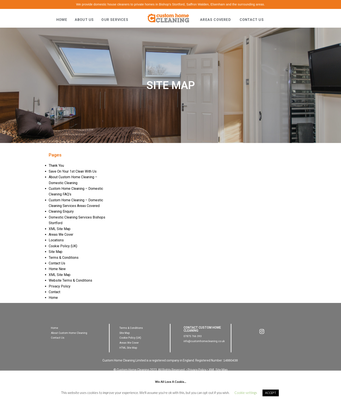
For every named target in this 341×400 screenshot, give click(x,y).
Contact (54, 292)
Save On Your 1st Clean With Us (73, 171)
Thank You (56, 165)
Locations (56, 240)
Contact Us (57, 263)
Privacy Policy (59, 286)
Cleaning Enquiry (61, 211)
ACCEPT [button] (270, 393)
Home (53, 298)
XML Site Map (59, 229)
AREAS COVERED (215, 20)
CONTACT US (252, 20)
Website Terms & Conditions (70, 280)
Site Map (55, 252)
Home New (57, 269)
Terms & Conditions (64, 257)
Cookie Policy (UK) (63, 246)
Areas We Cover (61, 234)
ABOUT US (84, 20)
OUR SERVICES (114, 20)
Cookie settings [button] (245, 393)
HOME (61, 20)
